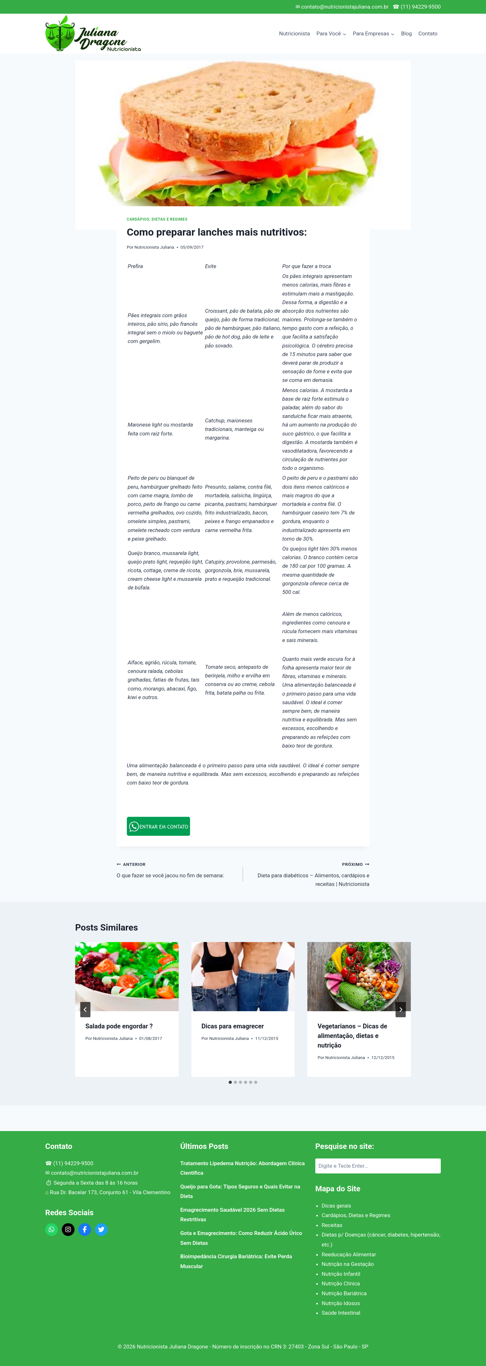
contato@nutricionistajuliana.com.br (95, 1173)
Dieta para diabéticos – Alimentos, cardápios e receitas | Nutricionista (308, 873)
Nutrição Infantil (341, 1274)
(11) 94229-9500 (73, 1163)
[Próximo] (401, 1009)
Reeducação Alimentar (349, 1254)
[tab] (230, 1082)
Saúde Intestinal (341, 1313)
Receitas (332, 1225)
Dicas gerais (336, 1205)
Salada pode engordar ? (119, 1026)
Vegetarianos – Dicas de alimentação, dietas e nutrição (352, 1035)
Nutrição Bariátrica (344, 1293)
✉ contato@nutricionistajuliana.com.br (342, 7)
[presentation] (127, 976)
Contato (428, 33)
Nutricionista (294, 33)
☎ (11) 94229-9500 (417, 7)
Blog (406, 33)
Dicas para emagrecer (233, 1026)
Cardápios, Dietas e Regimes (157, 219)
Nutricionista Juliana (154, 247)
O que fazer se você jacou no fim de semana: (177, 869)
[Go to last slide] (85, 1009)
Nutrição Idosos (341, 1303)
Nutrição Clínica (341, 1283)
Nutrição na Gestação (348, 1264)
